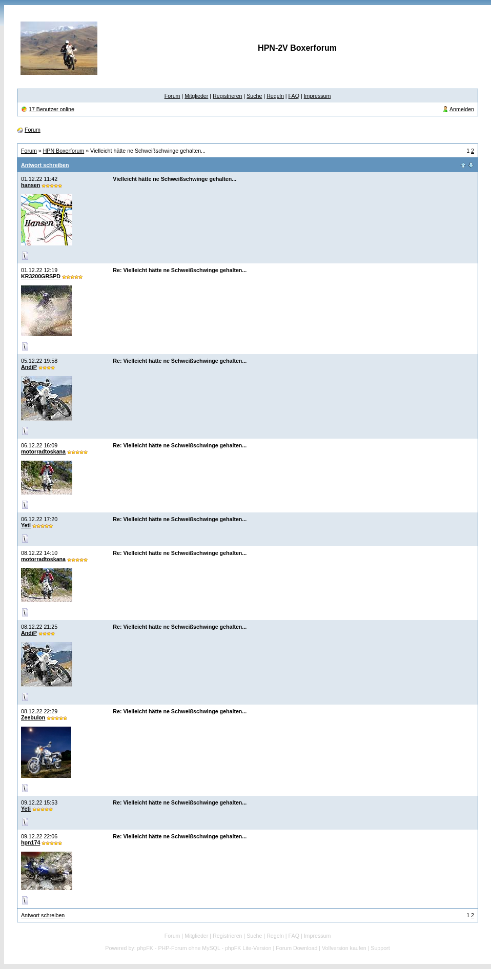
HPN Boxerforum (64, 151)
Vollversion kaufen (344, 948)
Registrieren (227, 96)
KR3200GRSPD (40, 276)
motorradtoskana (43, 451)
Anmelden (461, 109)
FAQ (294, 96)
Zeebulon (33, 717)
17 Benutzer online (51, 109)
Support (380, 948)
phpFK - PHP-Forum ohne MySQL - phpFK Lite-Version (204, 948)
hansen (30, 185)
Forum (172, 96)
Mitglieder (196, 96)
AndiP (29, 367)
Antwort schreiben (45, 165)
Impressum (317, 96)
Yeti (26, 525)
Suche (254, 96)
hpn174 (30, 842)
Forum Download (296, 948)
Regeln (275, 96)
